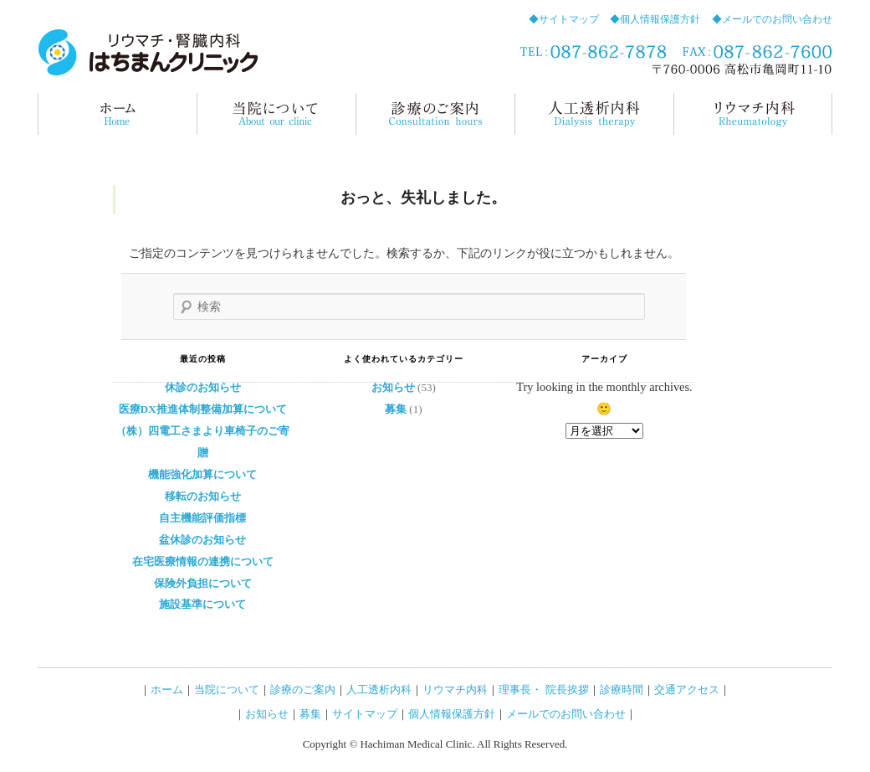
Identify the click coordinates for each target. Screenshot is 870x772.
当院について (276, 114)
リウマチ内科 (752, 114)
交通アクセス (686, 689)
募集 (396, 409)
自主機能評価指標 (202, 518)
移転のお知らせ (203, 496)
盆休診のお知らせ (202, 539)
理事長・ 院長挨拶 (543, 689)
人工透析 (593, 114)
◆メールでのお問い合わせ (772, 19)
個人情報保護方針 (451, 714)
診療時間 (621, 689)
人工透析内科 (379, 689)
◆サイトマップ (564, 19)
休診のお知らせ (203, 387)
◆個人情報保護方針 (655, 19)
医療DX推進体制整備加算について (203, 409)
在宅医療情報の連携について (203, 561)
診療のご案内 (435, 114)
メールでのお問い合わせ (566, 714)
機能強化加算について (202, 474)
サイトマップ (364, 714)
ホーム (117, 114)
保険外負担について (203, 583)
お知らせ (393, 387)
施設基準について (202, 604)
